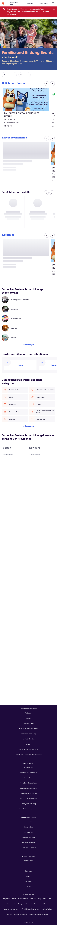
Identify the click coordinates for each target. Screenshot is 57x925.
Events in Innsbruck (28, 842)
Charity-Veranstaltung (28, 804)
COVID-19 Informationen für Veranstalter (28, 754)
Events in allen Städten (28, 848)
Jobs (50, 899)
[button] (9, 74)
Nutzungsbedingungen (10, 909)
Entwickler (37, 904)
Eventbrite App (28, 723)
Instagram (28, 881)
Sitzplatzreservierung (28, 734)
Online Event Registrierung (28, 783)
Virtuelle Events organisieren (28, 809)
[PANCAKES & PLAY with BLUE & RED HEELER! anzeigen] (26, 99)
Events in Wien (28, 822)
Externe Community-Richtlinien (28, 749)
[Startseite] (3, 3)
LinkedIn (28, 876)
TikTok (28, 886)
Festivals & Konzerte (28, 778)
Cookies (9, 914)
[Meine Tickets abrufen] (15, 3)
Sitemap (28, 744)
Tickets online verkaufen (28, 793)
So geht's (6, 899)
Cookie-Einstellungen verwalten (39, 914)
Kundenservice (28, 861)
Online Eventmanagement (28, 788)
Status (45, 904)
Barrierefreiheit (47, 909)
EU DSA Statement (20, 914)
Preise (28, 718)
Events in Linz (28, 832)
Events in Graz (28, 827)
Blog (39, 899)
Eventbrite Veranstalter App (28, 728)
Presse (9, 904)
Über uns (33, 899)
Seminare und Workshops (28, 773)
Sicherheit (29, 904)
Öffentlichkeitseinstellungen (30, 909)
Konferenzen (28, 767)
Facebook (28, 871)
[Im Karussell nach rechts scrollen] (52, 83)
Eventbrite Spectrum (28, 739)
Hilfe (44, 899)
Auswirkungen (18, 904)
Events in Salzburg (28, 837)
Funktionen (28, 713)
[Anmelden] (30, 3)
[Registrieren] (43, 3)
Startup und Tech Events (28, 798)
